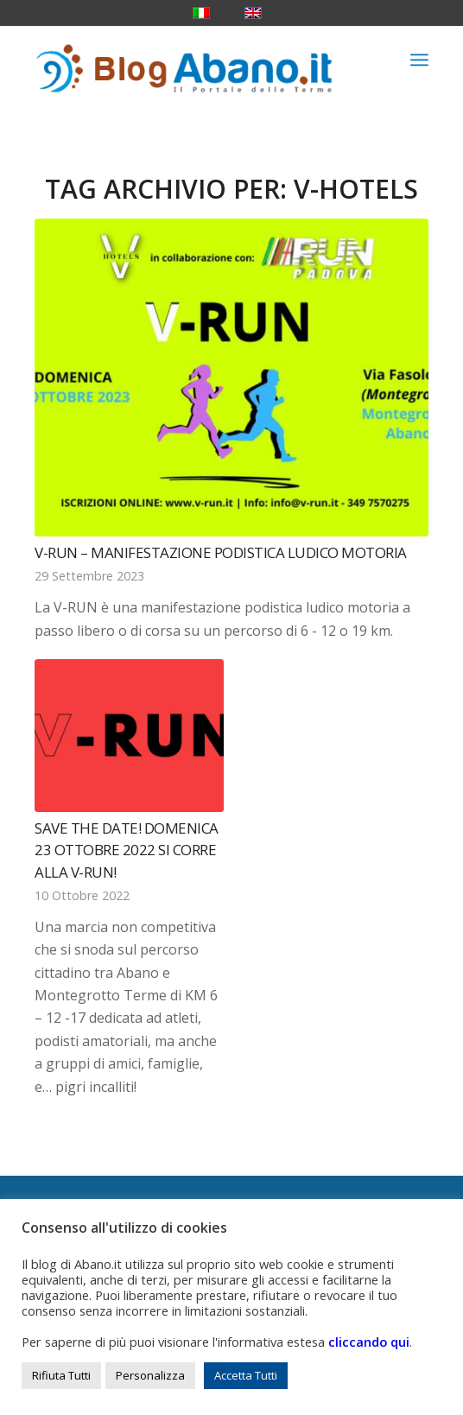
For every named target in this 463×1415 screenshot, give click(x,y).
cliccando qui (368, 1341)
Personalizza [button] (150, 1375)
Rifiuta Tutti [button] (61, 1375)
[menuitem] (419, 59)
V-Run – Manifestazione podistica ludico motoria (221, 552)
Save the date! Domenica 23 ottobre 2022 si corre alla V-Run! (127, 850)
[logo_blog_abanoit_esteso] (192, 59)
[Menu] (419, 59)
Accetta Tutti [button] (245, 1375)
